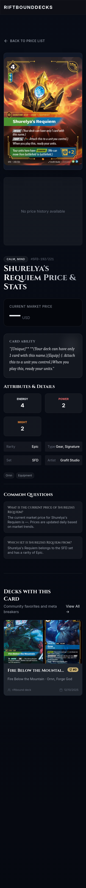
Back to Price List (24, 41)
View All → (73, 609)
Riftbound (28, 7)
